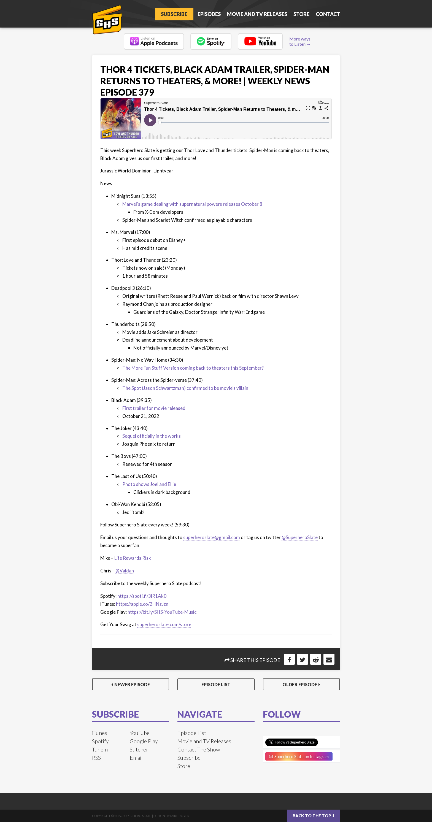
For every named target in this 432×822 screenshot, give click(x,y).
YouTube (140, 732)
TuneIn (100, 749)
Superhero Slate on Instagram (299, 756)
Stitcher (139, 749)
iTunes (99, 732)
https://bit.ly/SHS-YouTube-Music (162, 612)
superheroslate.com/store (164, 624)
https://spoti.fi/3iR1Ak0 (141, 596)
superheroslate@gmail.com (211, 537)
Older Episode (299, 684)
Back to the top (313, 815)
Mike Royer (179, 816)
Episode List (215, 684)
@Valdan (124, 571)
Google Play (144, 741)
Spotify (100, 741)
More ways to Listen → (300, 41)
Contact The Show (198, 749)
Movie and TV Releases (257, 14)
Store (301, 14)
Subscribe (172, 14)
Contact (328, 14)
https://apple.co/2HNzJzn (142, 604)
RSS (96, 757)
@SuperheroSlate (300, 537)
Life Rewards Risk (132, 558)
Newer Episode (132, 684)
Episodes (209, 14)
